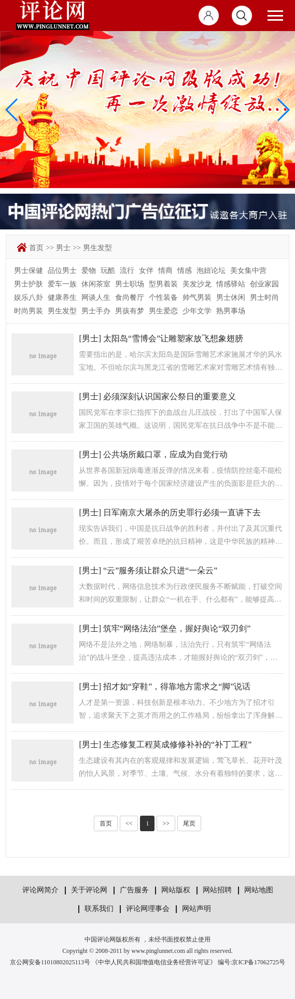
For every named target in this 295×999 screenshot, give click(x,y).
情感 (184, 270)
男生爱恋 (163, 311)
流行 (127, 270)
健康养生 (62, 297)
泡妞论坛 (211, 270)
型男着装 (163, 284)
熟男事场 (230, 311)
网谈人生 (95, 297)
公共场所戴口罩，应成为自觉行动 (165, 454)
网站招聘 (217, 890)
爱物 (88, 270)
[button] (283, 109)
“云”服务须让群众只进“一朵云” (160, 570)
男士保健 (28, 270)
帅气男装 (197, 297)
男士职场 (129, 284)
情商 (165, 270)
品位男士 (62, 270)
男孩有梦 (129, 311)
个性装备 (163, 297)
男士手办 (95, 311)
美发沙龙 (197, 284)
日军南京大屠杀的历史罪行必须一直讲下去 (182, 512)
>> (50, 248)
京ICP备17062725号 (258, 962)
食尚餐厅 (129, 297)
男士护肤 (28, 284)
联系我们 (99, 909)
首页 (36, 248)
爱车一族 (62, 284)
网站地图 (258, 890)
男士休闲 (230, 297)
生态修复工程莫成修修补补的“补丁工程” (177, 744)
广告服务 (134, 890)
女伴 (146, 270)
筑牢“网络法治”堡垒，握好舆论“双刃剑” (176, 628)
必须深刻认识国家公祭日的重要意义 (169, 396)
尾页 (189, 823)
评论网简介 (40, 890)
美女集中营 (248, 270)
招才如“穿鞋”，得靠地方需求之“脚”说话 (176, 686)
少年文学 (197, 311)
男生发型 (97, 248)
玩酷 (108, 270)
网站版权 (175, 890)
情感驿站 (230, 284)
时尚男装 (28, 311)
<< (129, 823)
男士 (63, 248)
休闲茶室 (95, 284)
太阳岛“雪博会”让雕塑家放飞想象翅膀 (173, 338)
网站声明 (196, 909)
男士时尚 (264, 297)
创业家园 (264, 284)
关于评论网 (89, 890)
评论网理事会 (148, 909)
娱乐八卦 (28, 297)
